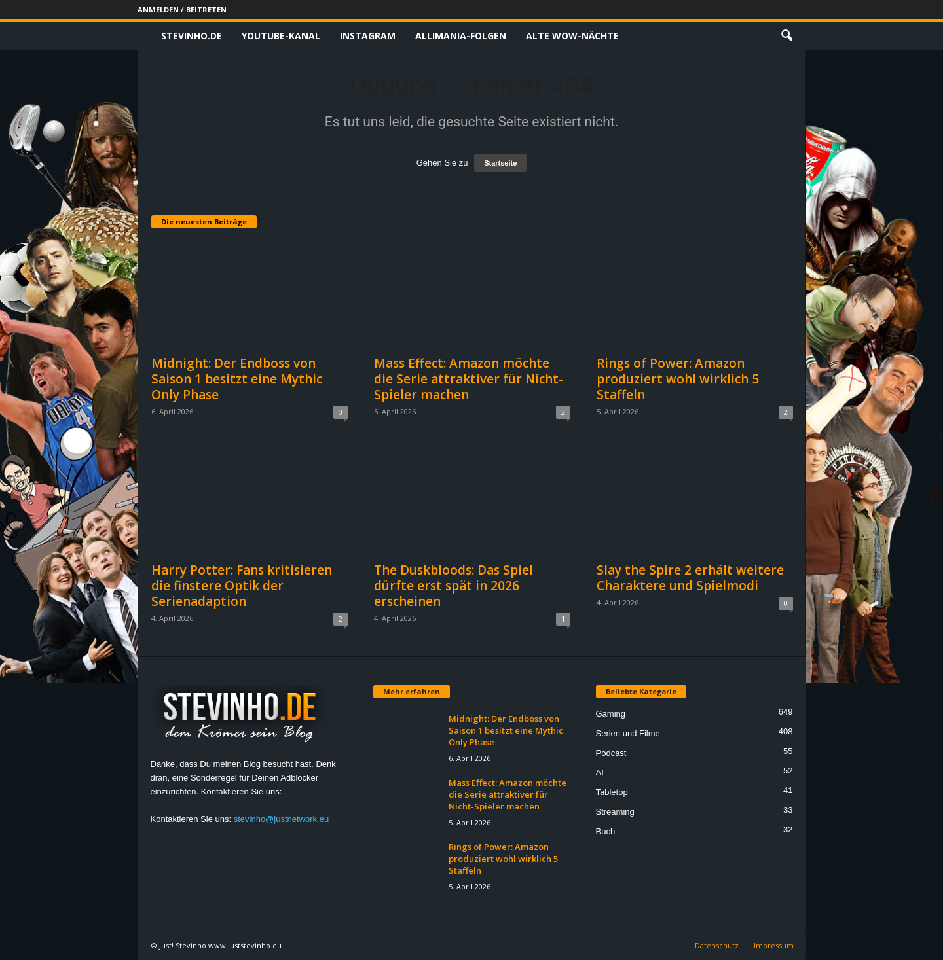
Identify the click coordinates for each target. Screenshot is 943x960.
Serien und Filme (628, 733)
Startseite (500, 163)
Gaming (611, 714)
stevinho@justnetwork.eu (281, 819)
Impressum (774, 945)
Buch (606, 831)
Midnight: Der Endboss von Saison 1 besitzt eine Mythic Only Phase (236, 379)
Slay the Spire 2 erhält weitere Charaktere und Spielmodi (690, 577)
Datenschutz (717, 945)
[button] (786, 36)
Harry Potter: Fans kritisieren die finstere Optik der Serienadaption (241, 585)
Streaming (615, 812)
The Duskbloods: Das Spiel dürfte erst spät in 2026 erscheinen (453, 585)
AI (600, 772)
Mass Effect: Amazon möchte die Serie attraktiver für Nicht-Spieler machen (468, 379)
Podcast (611, 753)
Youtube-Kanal (281, 35)
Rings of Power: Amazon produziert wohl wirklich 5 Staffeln (678, 379)
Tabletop (612, 792)
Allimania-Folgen (460, 35)
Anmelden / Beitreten (182, 9)
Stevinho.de (191, 35)
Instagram (368, 35)
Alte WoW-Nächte (572, 35)
